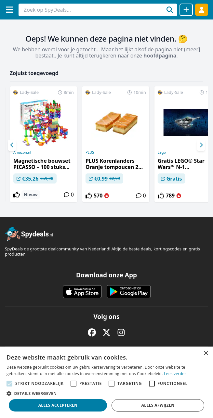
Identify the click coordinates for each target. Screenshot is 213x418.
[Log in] (201, 10)
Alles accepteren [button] (58, 405)
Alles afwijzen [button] (158, 405)
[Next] (201, 145)
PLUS (90, 152)
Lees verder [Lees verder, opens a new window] (175, 373)
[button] (106, 393)
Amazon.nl (22, 152)
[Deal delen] (186, 10)
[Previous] (12, 145)
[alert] (106, 382)
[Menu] (9, 10)
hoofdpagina (159, 55)
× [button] (205, 353)
